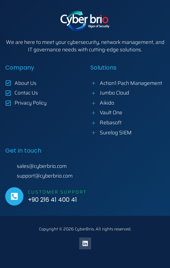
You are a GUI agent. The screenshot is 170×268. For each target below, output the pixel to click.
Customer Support (57, 191)
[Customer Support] (14, 196)
